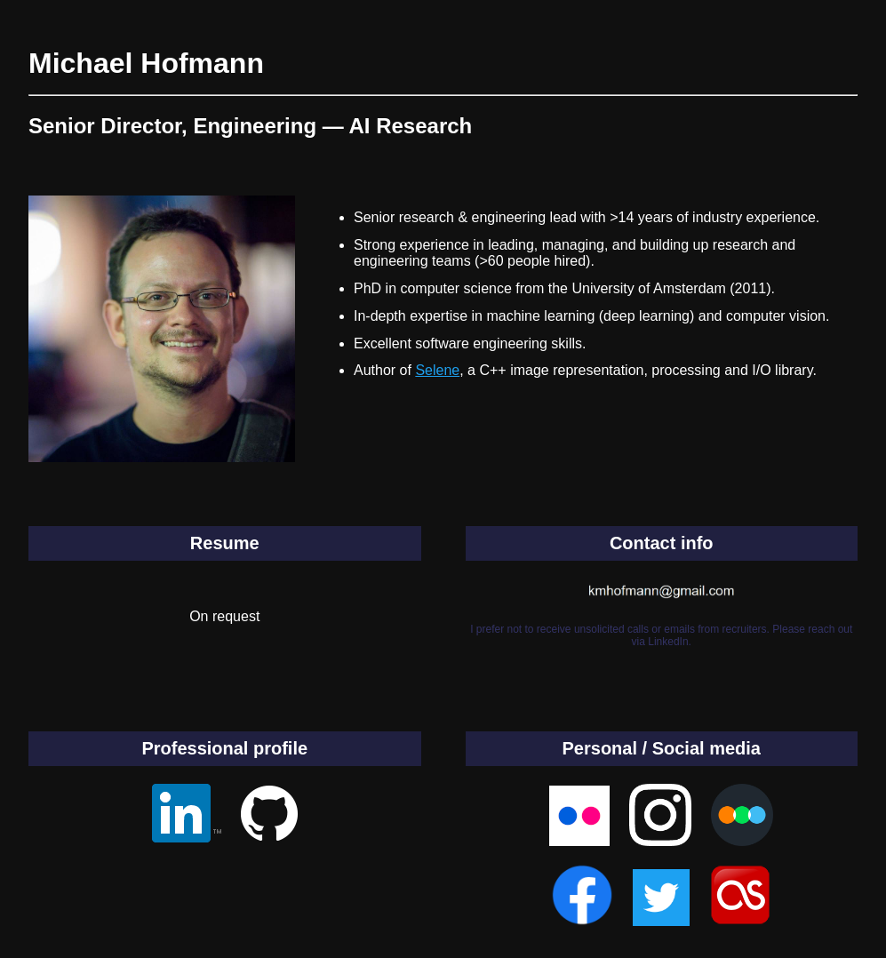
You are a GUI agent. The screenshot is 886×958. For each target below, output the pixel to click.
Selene (437, 370)
